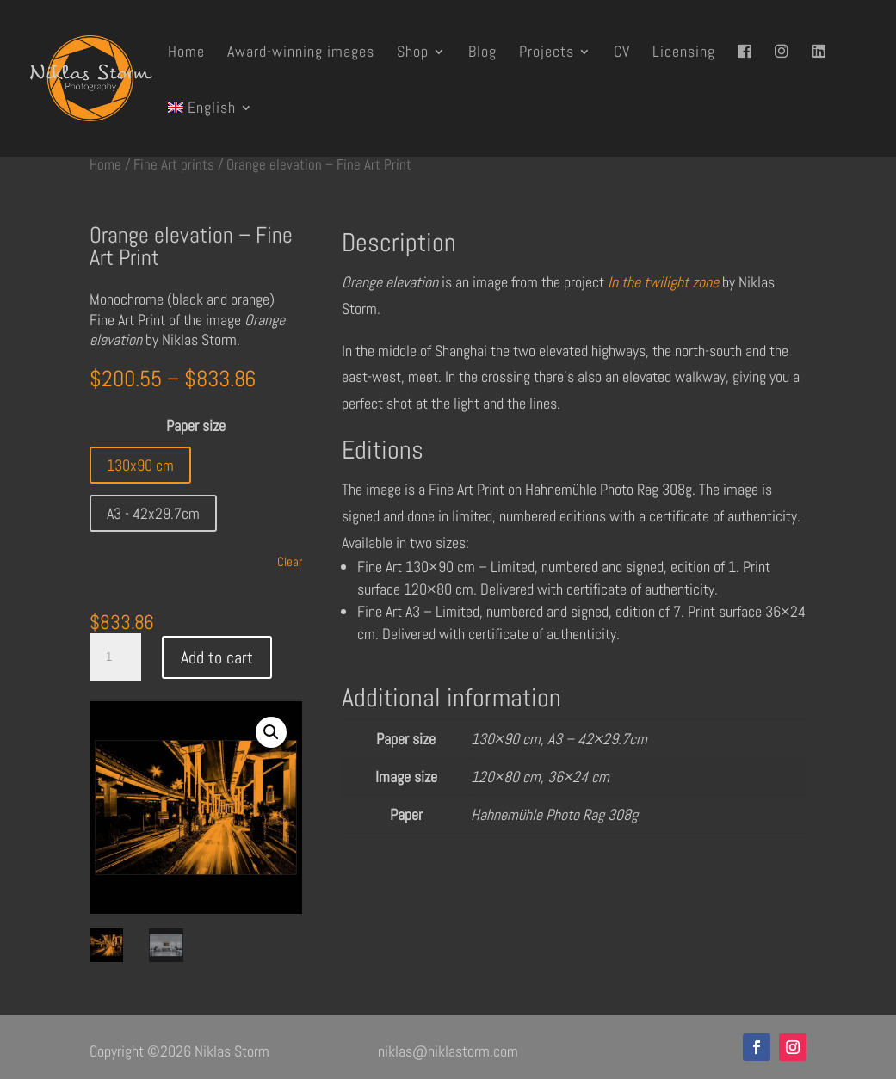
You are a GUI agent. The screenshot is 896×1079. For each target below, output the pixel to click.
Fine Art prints (173, 165)
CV (622, 53)
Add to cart (217, 657)
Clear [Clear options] (289, 561)
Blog (482, 53)
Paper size (196, 425)
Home (186, 53)
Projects (546, 53)
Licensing (683, 53)
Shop (413, 53)
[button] (271, 732)
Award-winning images (300, 53)
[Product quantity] (115, 657)
